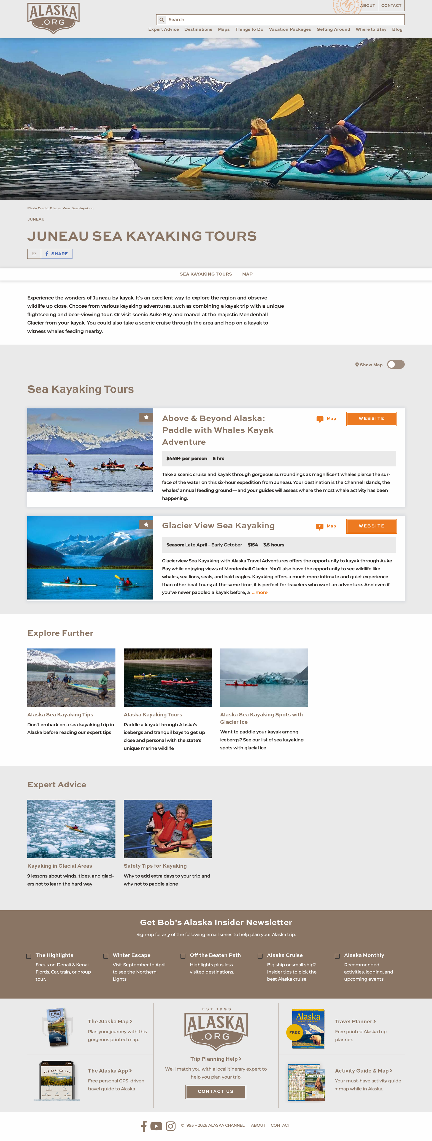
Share (57, 254)
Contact (391, 6)
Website (372, 419)
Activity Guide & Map (364, 1071)
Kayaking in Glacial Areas (59, 866)
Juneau (36, 219)
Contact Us (216, 1092)
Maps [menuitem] (224, 30)
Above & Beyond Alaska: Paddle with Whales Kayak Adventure (218, 430)
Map (247, 274)
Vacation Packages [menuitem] (290, 30)
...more (260, 592)
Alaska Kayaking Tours (153, 714)
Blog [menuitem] (397, 30)
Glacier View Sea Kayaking (218, 526)
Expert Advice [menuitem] (163, 30)
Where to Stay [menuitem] (371, 30)
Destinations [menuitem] (198, 30)
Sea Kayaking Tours (206, 274)
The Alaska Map (110, 1021)
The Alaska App (110, 1071)
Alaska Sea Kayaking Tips (60, 714)
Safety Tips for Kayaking (155, 866)
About (367, 6)
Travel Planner (355, 1021)
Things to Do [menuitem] (249, 30)
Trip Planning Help (216, 1059)
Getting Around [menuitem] (333, 30)
